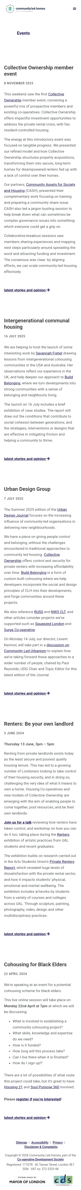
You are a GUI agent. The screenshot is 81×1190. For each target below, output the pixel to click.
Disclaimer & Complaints (41, 1147)
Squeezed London (49, 624)
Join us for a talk (18, 822)
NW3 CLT (58, 612)
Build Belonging (33, 572)
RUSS (38, 612)
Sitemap (21, 1142)
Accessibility (39, 1142)
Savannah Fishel (49, 353)
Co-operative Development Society (40, 1159)
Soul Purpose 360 (45, 1087)
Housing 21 (13, 1087)
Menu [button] (73, 8)
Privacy (58, 1142)
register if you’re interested (38, 1099)
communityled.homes (25, 8)
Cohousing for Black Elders (35, 964)
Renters (63, 834)
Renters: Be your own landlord (38, 724)
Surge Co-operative (19, 630)
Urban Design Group (27, 489)
